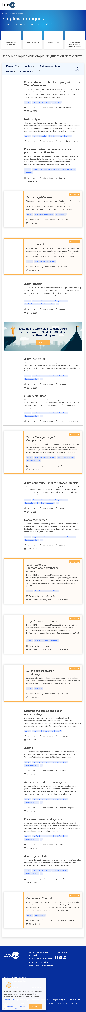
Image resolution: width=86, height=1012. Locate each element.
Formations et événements (41, 966)
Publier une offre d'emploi (40, 959)
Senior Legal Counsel (39, 197)
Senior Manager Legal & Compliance (41, 438)
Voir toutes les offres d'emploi (38, 953)
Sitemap (61, 1003)
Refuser (22, 1006)
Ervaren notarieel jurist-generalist (45, 819)
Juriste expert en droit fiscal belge (40, 672)
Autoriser (35, 1006)
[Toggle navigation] (81, 5)
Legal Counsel (35, 244)
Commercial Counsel (39, 898)
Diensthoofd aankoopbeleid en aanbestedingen (43, 712)
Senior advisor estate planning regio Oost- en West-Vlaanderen (52, 83)
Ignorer (10, 1006)
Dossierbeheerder (35, 520)
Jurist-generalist (34, 359)
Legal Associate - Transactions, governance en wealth (42, 568)
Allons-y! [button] (43, 342)
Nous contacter (71, 1003)
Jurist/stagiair (33, 284)
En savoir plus (9, 1000)
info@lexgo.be (61, 952)
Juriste (28, 748)
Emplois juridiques (16, 13)
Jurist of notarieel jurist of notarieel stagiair (51, 483)
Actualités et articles (38, 962)
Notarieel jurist (33, 119)
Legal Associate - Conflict (42, 621)
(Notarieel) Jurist (35, 396)
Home (4, 13)
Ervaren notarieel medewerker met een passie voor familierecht (48, 150)
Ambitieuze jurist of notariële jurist (45, 782)
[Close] (44, 980)
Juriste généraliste (36, 856)
